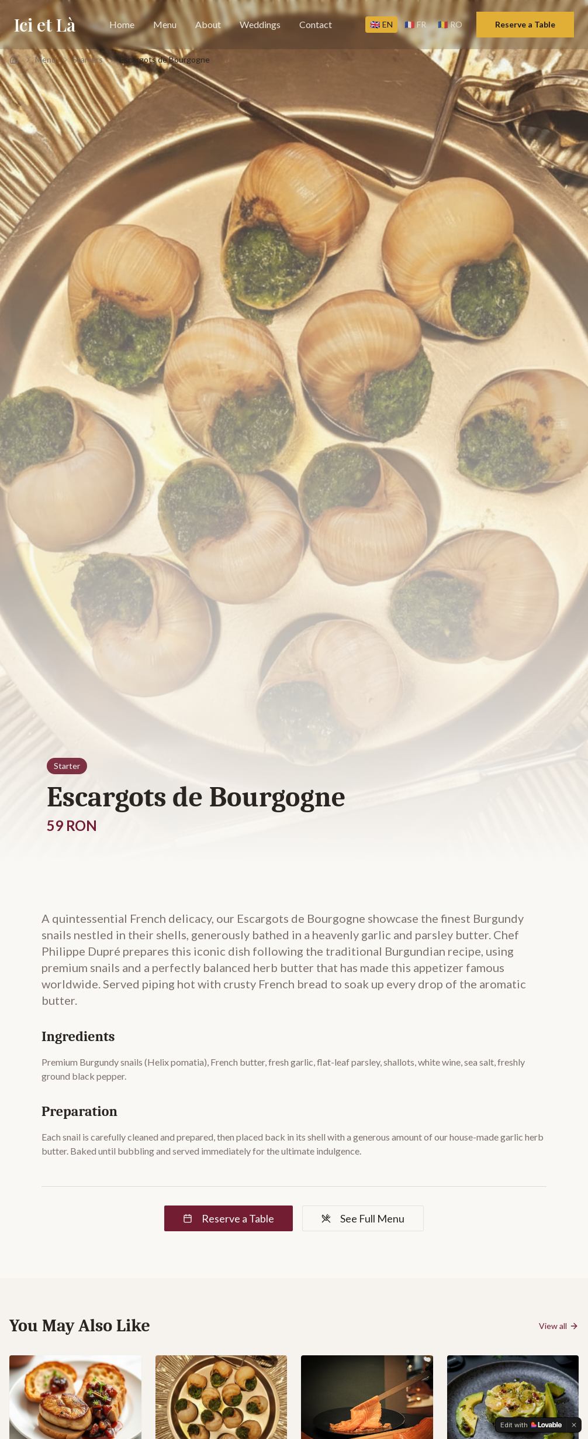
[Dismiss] (574, 1425)
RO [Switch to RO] (450, 24)
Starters (87, 59)
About (208, 24)
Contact (315, 24)
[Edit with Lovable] (531, 1425)
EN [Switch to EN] (381, 24)
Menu (165, 24)
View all (559, 1326)
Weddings (260, 24)
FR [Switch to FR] (415, 24)
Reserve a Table (525, 24)
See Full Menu (362, 1218)
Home (121, 24)
